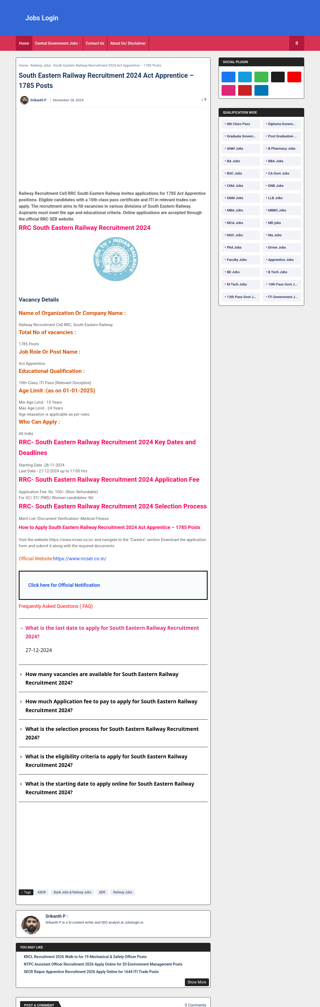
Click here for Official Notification (64, 585)
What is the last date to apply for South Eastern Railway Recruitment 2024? (112, 632)
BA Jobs (233, 161)
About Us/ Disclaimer (128, 43)
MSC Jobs (235, 235)
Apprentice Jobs (281, 260)
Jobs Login (42, 18)
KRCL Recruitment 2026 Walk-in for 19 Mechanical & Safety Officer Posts (85, 957)
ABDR (41, 892)
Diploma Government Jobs (284, 124)
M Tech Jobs (237, 284)
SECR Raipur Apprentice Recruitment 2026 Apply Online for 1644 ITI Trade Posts (91, 972)
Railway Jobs (41, 65)
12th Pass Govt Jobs (243, 297)
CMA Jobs (235, 186)
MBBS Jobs (277, 210)
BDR (102, 892)
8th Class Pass (238, 124)
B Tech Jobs (277, 272)
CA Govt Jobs (278, 173)
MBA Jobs (235, 210)
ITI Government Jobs (284, 297)
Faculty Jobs (237, 260)
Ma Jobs (274, 235)
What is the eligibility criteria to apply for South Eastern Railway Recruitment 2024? (106, 761)
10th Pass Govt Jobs (284, 284)
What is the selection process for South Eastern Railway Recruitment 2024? (112, 733)
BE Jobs (233, 272)
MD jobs (274, 223)
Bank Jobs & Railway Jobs (72, 892)
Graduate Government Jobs (243, 136)
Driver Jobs (277, 247)
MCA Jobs (235, 223)
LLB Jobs (275, 198)
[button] (296, 43)
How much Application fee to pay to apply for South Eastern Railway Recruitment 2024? (111, 705)
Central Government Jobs (56, 43)
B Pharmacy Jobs (281, 148)
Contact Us (95, 43)
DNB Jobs (276, 186)
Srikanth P (55, 916)
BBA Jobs (275, 161)
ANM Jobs (235, 148)
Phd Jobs (234, 247)
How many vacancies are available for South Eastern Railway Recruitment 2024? (101, 678)
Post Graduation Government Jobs (284, 136)
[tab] (24, 43)
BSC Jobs (234, 173)
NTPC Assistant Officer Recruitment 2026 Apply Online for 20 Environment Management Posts (103, 964)
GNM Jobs (235, 198)
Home (24, 43)
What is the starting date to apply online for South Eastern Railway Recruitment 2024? (109, 788)
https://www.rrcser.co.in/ (79, 558)
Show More (197, 982)
